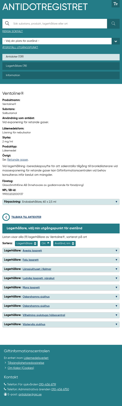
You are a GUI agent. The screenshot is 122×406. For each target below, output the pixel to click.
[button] (116, 201)
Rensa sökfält (12, 31)
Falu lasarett (31, 260)
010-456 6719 (47, 384)
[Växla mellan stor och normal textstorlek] (116, 3)
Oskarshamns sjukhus (36, 296)
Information (13, 75)
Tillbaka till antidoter (21, 217)
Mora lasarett (31, 287)
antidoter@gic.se (30, 394)
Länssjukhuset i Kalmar (37, 269)
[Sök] (113, 24)
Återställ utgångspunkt (20, 47)
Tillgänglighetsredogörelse (26, 362)
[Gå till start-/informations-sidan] (49, 6)
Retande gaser (17, 159)
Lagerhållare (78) (16, 66)
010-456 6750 (60, 389)
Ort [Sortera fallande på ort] (45, 243)
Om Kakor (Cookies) (21, 368)
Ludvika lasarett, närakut (38, 278)
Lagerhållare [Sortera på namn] (26, 243)
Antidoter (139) (15, 56)
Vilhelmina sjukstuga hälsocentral (44, 315)
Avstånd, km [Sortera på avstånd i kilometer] (64, 243)
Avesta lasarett (32, 250)
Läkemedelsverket (36, 358)
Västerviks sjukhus (34, 324)
